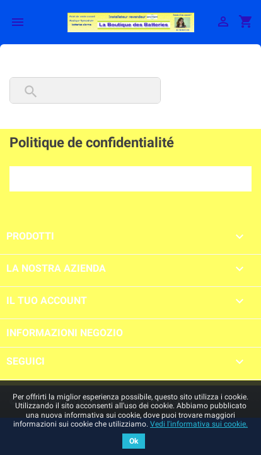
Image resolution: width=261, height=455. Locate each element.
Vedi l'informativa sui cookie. (199, 424)
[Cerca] (85, 90)
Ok (133, 441)
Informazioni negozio (64, 333)
